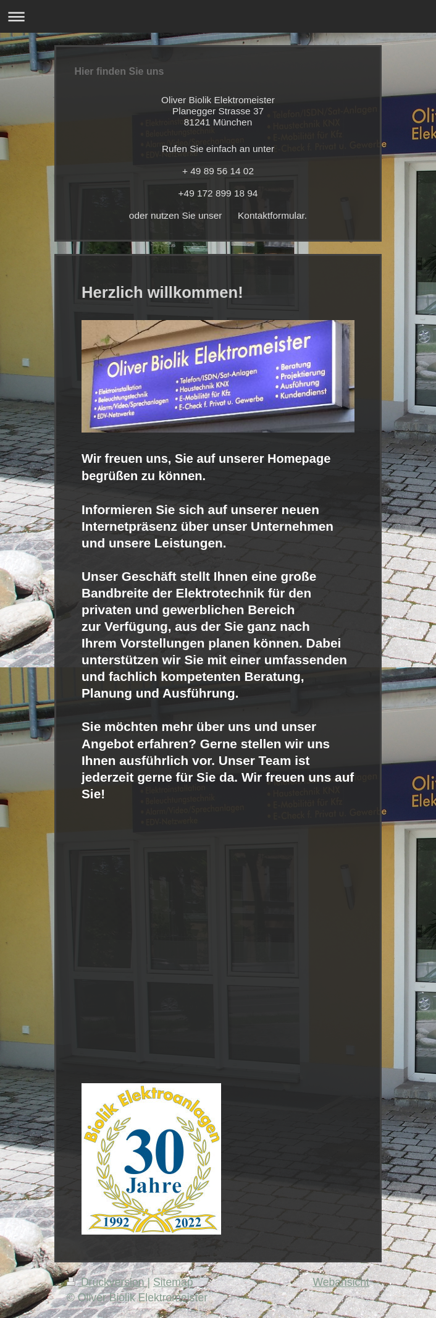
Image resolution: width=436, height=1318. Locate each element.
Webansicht (340, 1282)
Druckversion (107, 1282)
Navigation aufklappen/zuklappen (218, 16)
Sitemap (173, 1282)
